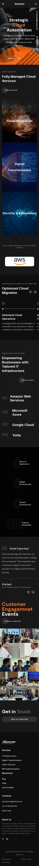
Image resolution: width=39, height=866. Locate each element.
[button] (36, 4)
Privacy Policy (26, 859)
